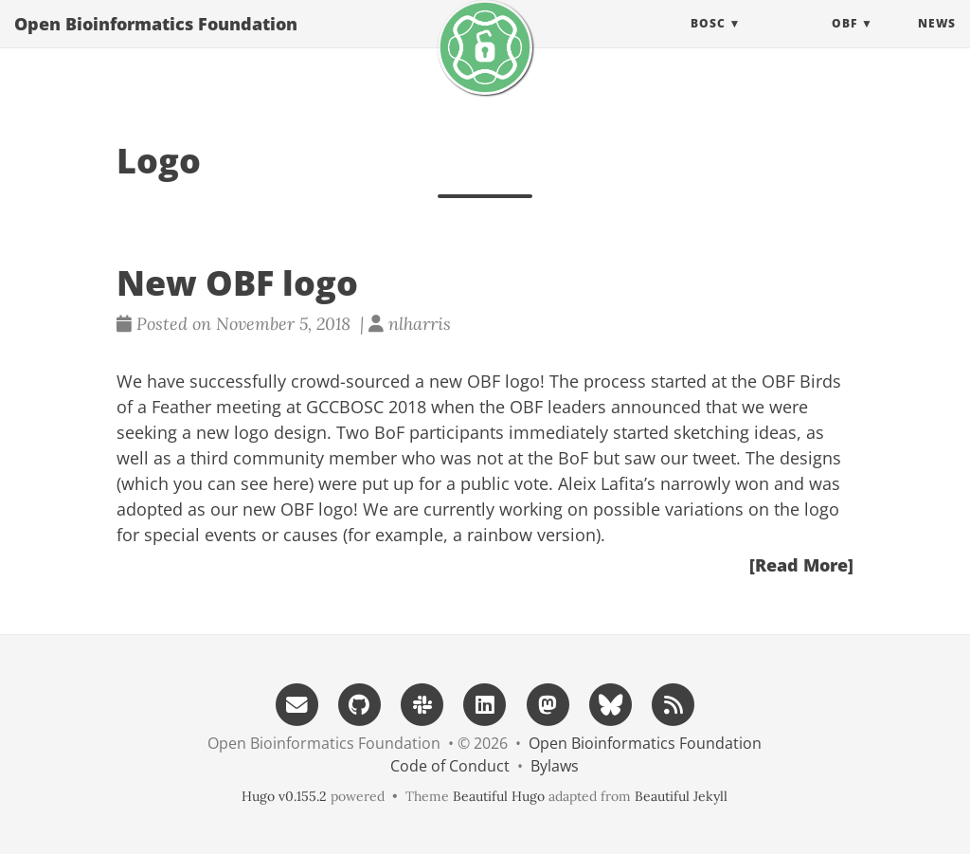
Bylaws (554, 765)
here (291, 483)
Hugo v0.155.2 (284, 796)
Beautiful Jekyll (681, 796)
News (937, 42)
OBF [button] (844, 42)
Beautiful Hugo (499, 796)
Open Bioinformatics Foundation (155, 42)
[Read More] (801, 565)
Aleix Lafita (601, 483)
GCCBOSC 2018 (366, 406)
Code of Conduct (450, 765)
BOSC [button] (708, 42)
